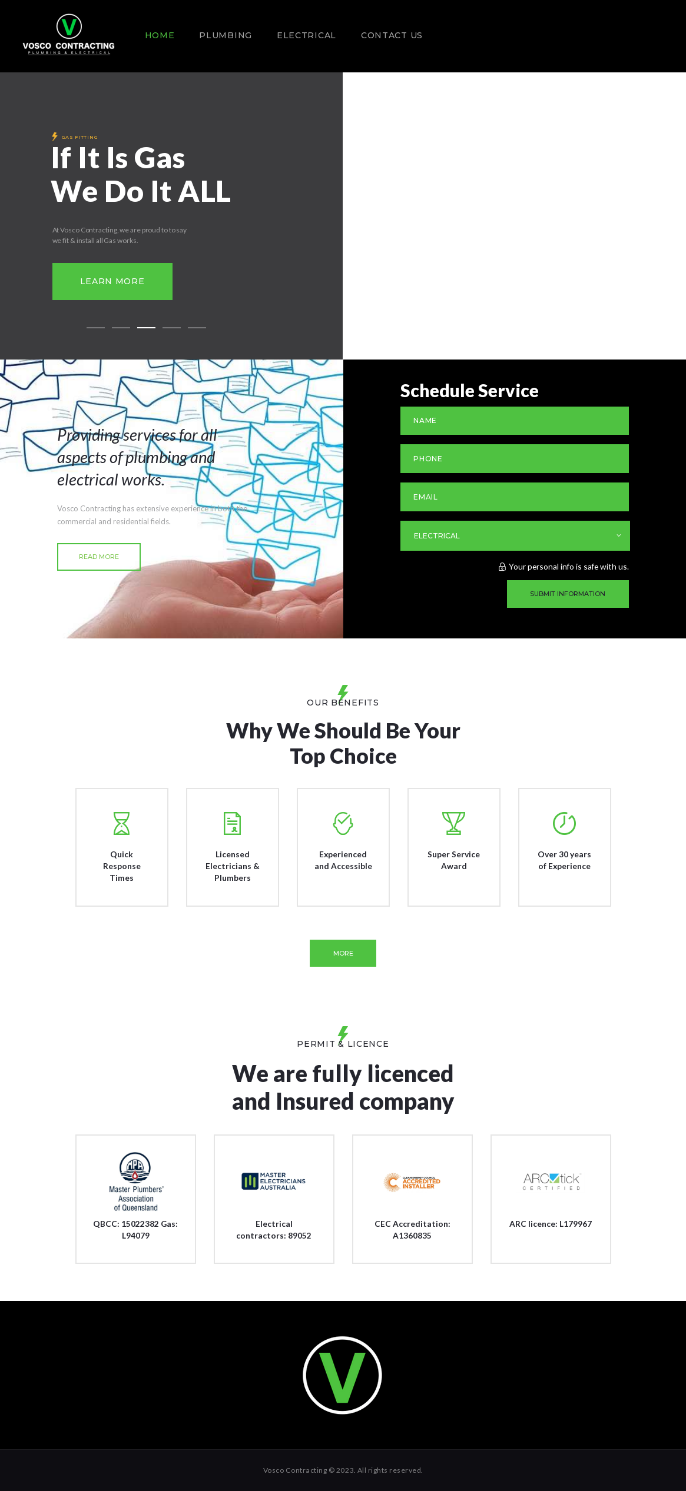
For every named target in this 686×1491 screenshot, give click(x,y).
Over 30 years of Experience (564, 860)
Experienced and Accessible (343, 860)
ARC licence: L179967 (550, 1224)
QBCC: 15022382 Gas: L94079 (135, 1229)
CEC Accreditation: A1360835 (412, 1229)
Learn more (112, 281)
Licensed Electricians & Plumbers (233, 866)
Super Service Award (453, 860)
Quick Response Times (122, 866)
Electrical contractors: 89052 (273, 1229)
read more (99, 557)
